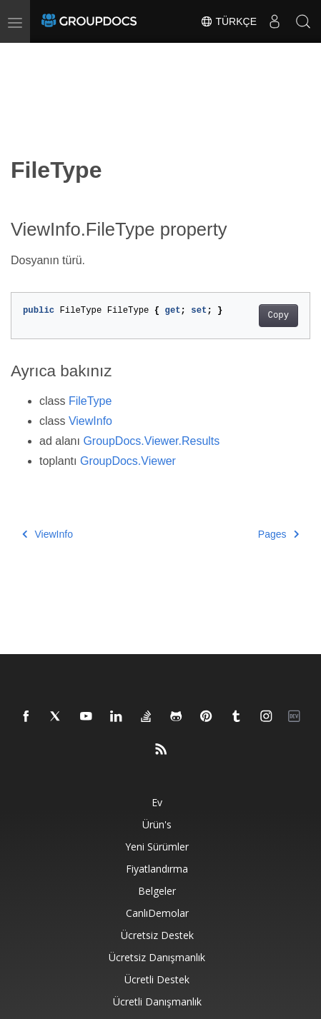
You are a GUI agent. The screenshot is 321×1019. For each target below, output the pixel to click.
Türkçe (228, 21)
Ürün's (157, 824)
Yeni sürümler (157, 846)
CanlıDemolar (157, 913)
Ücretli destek (156, 979)
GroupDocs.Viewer (128, 461)
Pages (278, 534)
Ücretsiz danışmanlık (157, 957)
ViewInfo (90, 421)
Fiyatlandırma (157, 868)
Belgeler (157, 891)
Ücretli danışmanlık (157, 1001)
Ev (157, 802)
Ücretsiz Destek (157, 935)
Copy (278, 316)
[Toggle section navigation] (23, 55)
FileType (90, 401)
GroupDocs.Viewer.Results (151, 441)
